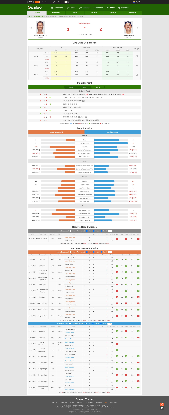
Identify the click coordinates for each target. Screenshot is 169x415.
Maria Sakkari (69, 364)
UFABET (92, 405)
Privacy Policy (113, 402)
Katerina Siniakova (70, 351)
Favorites (56, 13)
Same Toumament (77, 231)
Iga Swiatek (68, 373)
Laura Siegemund (40, 28)
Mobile (30, 2)
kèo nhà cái (88, 407)
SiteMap (72, 402)
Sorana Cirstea (69, 298)
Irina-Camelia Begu (70, 258)
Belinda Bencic (69, 345)
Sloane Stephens (70, 386)
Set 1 (71, 87)
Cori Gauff (68, 379)
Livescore (37, 12)
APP (37, 2)
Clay (89, 231)
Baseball (98, 8)
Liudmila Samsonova (71, 305)
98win (81, 405)
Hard (104, 231)
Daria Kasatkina (69, 370)
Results (75, 12)
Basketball (84, 8)
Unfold (112, 407)
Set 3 (98, 87)
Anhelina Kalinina (70, 311)
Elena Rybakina (69, 292)
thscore (75, 405)
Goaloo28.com (84, 399)
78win (71, 407)
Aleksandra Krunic (70, 317)
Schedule (94, 12)
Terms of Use (63, 402)
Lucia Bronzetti (69, 264)
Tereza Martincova (70, 276)
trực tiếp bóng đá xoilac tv (101, 407)
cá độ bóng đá (59, 407)
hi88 (66, 407)
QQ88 (86, 405)
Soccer (71, 8)
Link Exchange (89, 402)
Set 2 (84, 87)
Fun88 (81, 407)
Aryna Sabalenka (70, 354)
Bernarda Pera (69, 270)
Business (123, 8)
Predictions (57, 8)
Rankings (113, 12)
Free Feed (99, 402)
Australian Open (39, 16)
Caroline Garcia (128, 28)
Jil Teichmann (69, 286)
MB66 (98, 405)
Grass (96, 231)
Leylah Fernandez (70, 329)
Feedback (80, 402)
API (106, 402)
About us (54, 402)
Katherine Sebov (69, 336)
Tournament (132, 12)
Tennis (111, 8)
